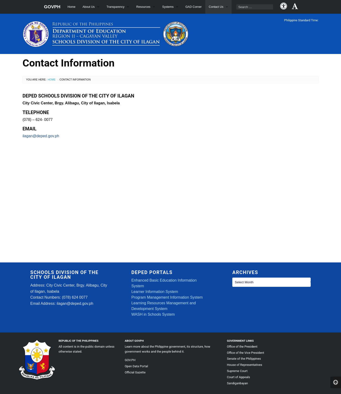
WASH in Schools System (153, 314)
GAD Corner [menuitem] (193, 7)
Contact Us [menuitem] (216, 7)
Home (52, 79)
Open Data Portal (136, 366)
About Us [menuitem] (88, 7)
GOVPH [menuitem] (52, 6)
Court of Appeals (238, 377)
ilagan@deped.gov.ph (40, 136)
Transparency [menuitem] (116, 7)
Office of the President (242, 346)
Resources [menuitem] (143, 7)
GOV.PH (130, 360)
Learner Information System (154, 292)
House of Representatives (244, 365)
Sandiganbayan (237, 383)
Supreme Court (237, 371)
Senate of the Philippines (244, 358)
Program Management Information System (167, 297)
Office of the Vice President (245, 352)
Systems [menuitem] (168, 7)
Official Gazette (135, 372)
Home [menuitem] (71, 7)
